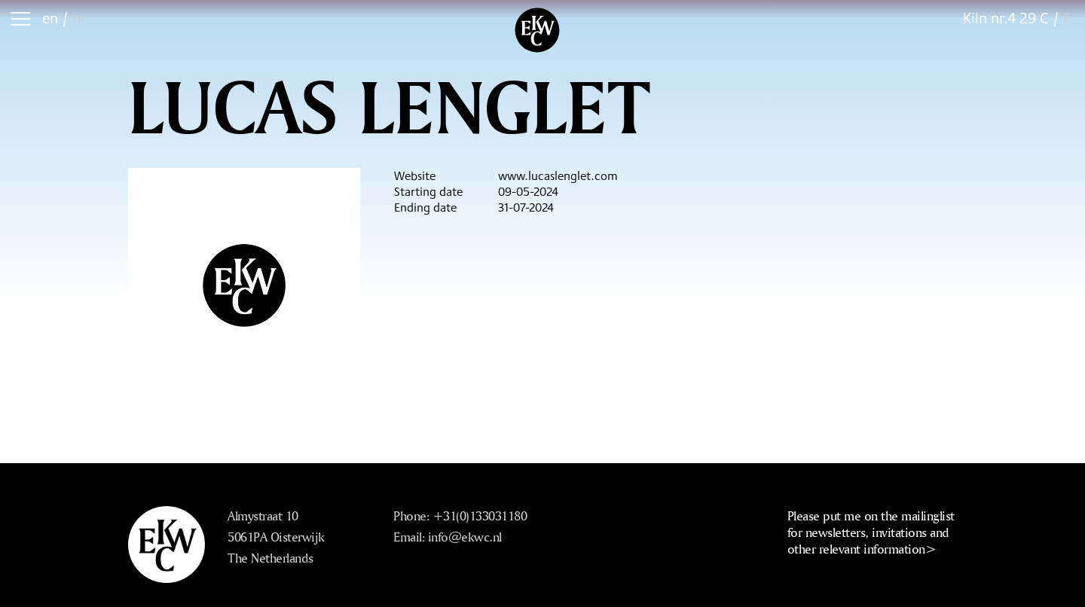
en (50, 18)
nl (78, 18)
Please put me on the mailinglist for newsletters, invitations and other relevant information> (871, 532)
